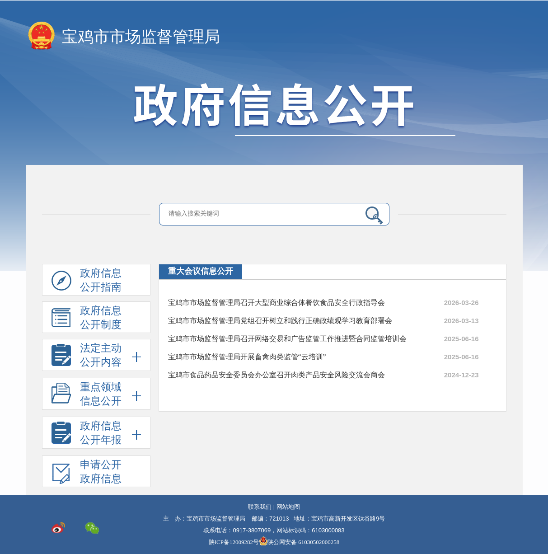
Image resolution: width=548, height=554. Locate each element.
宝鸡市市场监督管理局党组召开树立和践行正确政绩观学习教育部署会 (280, 320)
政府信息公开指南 (87, 282)
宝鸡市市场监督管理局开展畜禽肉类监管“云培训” (247, 357)
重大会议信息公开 (200, 271)
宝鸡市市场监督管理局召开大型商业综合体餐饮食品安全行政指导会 (276, 302)
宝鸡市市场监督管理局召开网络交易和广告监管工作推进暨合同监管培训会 (287, 339)
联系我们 (260, 506)
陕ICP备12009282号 (234, 542)
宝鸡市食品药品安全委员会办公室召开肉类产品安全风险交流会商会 (276, 375)
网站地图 (288, 506)
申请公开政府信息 (87, 473)
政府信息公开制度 (87, 319)
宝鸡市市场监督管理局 (141, 37)
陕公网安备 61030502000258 (299, 542)
